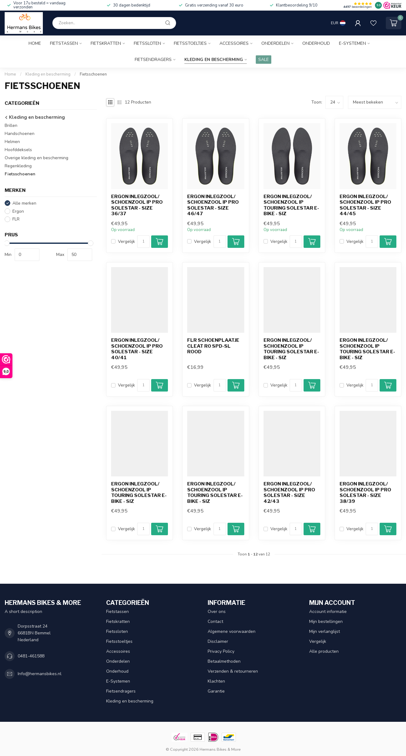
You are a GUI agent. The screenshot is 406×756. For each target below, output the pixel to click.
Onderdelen (275, 43)
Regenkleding (18, 166)
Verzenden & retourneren (233, 671)
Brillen (11, 125)
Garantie (216, 691)
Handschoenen (19, 134)
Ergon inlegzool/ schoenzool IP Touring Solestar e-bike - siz (291, 205)
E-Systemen (352, 43)
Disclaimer (218, 641)
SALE (263, 60)
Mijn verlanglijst (324, 631)
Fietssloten (147, 43)
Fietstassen (64, 43)
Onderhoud (316, 43)
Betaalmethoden (224, 661)
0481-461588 (31, 656)
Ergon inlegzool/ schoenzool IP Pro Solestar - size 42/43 (289, 492)
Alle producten (324, 651)
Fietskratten (106, 43)
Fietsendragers (153, 60)
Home (35, 43)
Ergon (18, 211)
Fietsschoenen (93, 74)
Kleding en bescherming (213, 60)
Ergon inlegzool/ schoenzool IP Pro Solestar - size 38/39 (365, 492)
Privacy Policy (221, 651)
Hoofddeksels (18, 150)
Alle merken (24, 203)
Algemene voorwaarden (231, 631)
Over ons (217, 612)
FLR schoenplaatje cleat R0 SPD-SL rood (213, 346)
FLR (16, 219)
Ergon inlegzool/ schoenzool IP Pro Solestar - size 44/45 (365, 205)
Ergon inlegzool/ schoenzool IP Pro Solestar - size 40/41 (137, 348)
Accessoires (234, 43)
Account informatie (328, 612)
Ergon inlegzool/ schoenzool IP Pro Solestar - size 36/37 (137, 205)
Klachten (216, 681)
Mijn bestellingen (326, 621)
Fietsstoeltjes (190, 43)
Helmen (12, 142)
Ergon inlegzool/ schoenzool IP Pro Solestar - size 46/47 (213, 205)
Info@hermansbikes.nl (39, 674)
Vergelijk (126, 241)
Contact (215, 621)
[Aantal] (143, 241)
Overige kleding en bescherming (36, 158)
